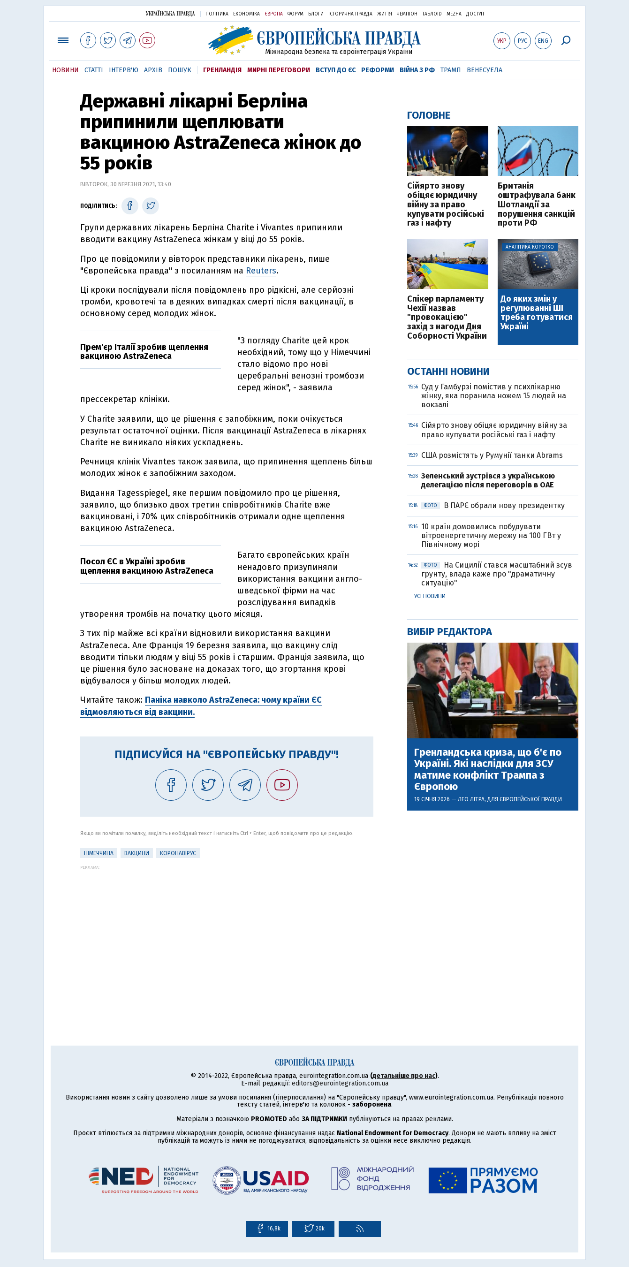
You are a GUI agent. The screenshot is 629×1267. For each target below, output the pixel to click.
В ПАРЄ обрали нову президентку (493, 505)
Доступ (475, 14)
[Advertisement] (226, 935)
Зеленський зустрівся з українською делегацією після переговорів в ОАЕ (488, 480)
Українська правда (170, 13)
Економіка (246, 14)
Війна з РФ (417, 70)
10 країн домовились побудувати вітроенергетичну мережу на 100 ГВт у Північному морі (491, 535)
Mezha (454, 14)
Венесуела (484, 70)
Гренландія (222, 70)
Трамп (450, 70)
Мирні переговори (278, 70)
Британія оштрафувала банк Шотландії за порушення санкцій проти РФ (537, 205)
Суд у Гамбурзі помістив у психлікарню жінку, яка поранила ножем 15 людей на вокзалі (493, 395)
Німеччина (99, 853)
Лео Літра (471, 799)
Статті (93, 70)
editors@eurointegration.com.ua (340, 1083)
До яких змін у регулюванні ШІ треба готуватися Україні (536, 313)
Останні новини (448, 371)
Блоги (316, 14)
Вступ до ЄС (336, 70)
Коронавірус (178, 853)
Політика (216, 14)
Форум (295, 14)
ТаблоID (432, 14)
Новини (65, 70)
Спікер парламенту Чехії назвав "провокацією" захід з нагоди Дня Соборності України (447, 318)
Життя (384, 14)
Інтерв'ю (123, 70)
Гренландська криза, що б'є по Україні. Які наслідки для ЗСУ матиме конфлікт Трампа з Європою (487, 769)
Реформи (377, 70)
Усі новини (430, 596)
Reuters (261, 271)
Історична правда (350, 14)
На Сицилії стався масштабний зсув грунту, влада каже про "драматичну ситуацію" (496, 574)
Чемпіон (407, 14)
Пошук (179, 70)
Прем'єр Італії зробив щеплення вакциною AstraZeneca (144, 352)
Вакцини (136, 853)
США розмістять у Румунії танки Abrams (492, 455)
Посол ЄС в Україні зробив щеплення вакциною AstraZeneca (146, 566)
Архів (153, 70)
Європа (274, 14)
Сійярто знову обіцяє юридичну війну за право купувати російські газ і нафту (445, 205)
